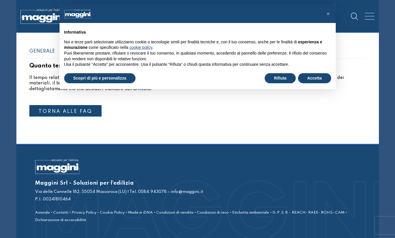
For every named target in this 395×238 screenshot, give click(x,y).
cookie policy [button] (140, 47)
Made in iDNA (140, 212)
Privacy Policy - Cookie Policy (98, 212)
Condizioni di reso (213, 212)
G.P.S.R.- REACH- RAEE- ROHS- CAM (308, 212)
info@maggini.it (187, 192)
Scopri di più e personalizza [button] (99, 78)
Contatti (60, 212)
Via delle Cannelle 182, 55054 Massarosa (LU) (81, 192)
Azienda (42, 212)
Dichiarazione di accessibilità (60, 220)
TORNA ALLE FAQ (65, 111)
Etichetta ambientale (250, 212)
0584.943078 (152, 192)
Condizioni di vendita (174, 212)
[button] (328, 13)
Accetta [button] (314, 78)
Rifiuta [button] (280, 78)
